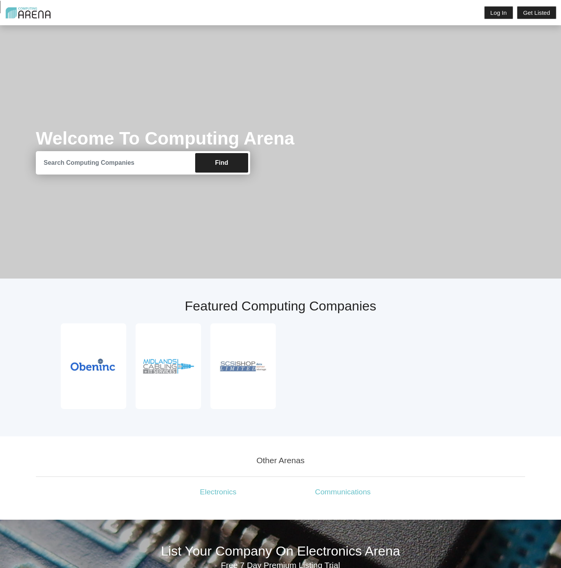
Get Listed (536, 12)
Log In (498, 12)
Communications (343, 492)
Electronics (218, 492)
